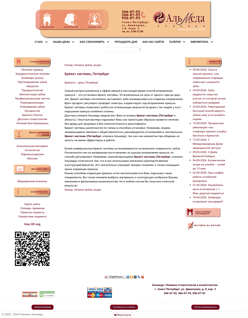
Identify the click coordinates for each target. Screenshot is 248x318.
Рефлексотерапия (32, 154)
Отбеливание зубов (32, 106)
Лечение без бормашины (32, 123)
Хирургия (32, 86)
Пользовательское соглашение (124, 307)
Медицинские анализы (32, 181)
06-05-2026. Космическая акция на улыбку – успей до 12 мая (209, 164)
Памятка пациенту (32, 212)
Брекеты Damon (32, 115)
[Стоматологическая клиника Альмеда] (122, 314)
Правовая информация (42, 307)
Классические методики (32, 146)
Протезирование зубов (32, 82)
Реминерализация (32, 102)
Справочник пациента (32, 216)
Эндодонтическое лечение (32, 73)
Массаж (32, 158)
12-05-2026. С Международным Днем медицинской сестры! (208, 144)
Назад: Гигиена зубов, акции (83, 65)
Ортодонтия (32, 110)
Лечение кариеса (32, 69)
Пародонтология (32, 90)
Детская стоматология (32, 119)
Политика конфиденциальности (205, 307)
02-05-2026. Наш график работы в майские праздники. (208, 177)
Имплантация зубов (32, 94)
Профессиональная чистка (32, 98)
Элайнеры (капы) (32, 78)
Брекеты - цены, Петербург (82, 82)
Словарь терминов (32, 208)
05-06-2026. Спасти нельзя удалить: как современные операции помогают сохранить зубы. (208, 78)
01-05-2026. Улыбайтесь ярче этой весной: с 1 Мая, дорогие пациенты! (208, 189)
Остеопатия (32, 150)
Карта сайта (32, 204)
